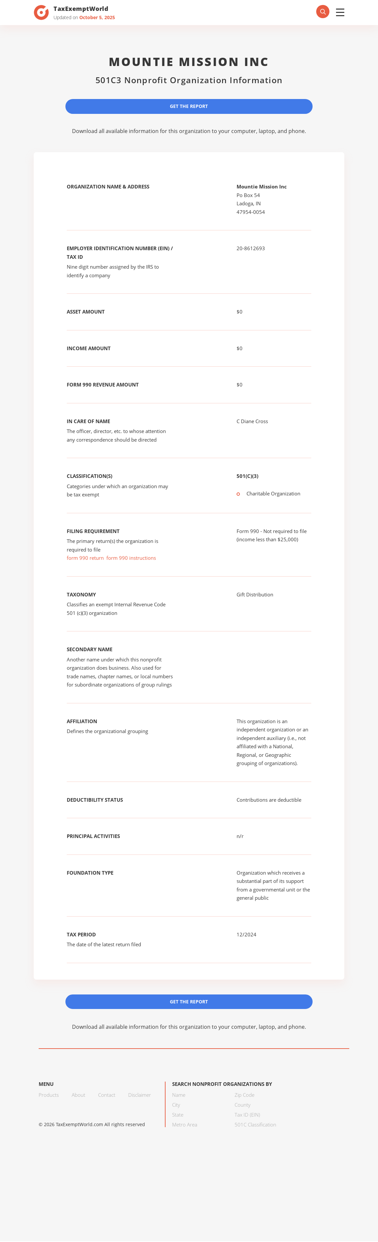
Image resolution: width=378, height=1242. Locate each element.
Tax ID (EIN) (247, 1115)
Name (178, 1095)
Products (49, 1095)
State (177, 1115)
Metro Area (184, 1125)
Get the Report (189, 106)
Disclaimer (139, 1095)
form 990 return (85, 558)
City (176, 1105)
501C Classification (255, 1125)
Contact (106, 1095)
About (78, 1095)
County (242, 1105)
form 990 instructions (131, 558)
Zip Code (244, 1095)
